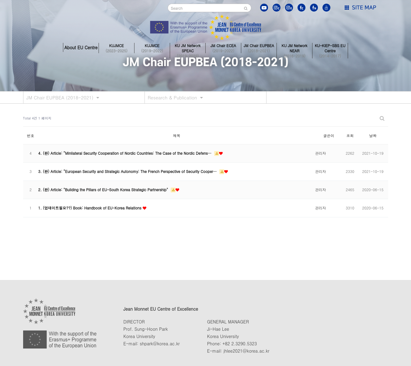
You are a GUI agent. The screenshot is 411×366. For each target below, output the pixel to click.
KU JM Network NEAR (294, 47)
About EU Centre (80, 47)
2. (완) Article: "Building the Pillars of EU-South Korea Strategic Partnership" (103, 189)
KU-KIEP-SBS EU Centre (330, 47)
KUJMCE (116, 47)
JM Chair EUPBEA (259, 47)
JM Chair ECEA (223, 47)
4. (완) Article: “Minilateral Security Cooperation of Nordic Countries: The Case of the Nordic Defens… (125, 153)
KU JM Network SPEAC (187, 47)
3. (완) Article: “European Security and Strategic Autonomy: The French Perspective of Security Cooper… (128, 171)
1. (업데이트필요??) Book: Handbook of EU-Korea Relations (90, 207)
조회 (350, 135)
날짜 (373, 135)
